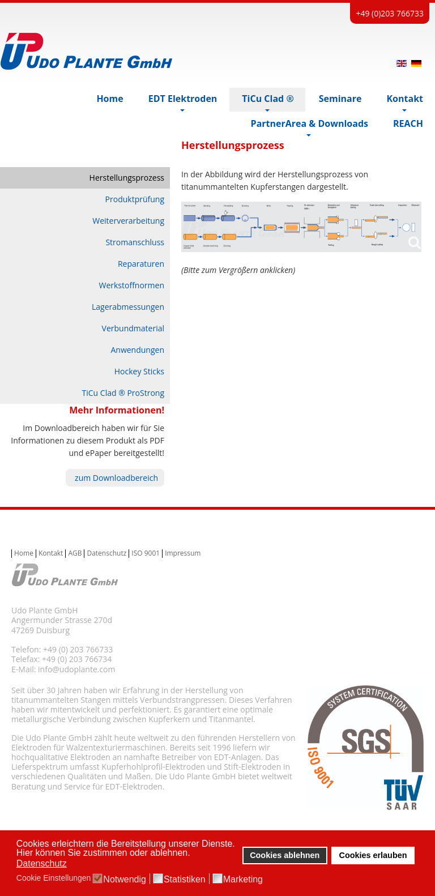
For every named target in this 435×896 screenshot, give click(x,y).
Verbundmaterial (133, 328)
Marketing (243, 879)
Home (23, 553)
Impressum (183, 553)
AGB (75, 553)
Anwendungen (137, 349)
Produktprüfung (134, 199)
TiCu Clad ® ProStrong (123, 392)
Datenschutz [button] (41, 863)
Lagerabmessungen (128, 306)
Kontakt (51, 553)
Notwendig (124, 879)
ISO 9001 (145, 553)
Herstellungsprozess (126, 177)
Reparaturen (141, 263)
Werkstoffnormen (131, 285)
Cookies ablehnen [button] (284, 855)
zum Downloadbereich (116, 477)
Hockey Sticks (139, 371)
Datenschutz (106, 553)
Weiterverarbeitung (128, 220)
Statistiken (185, 879)
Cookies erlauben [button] (373, 855)
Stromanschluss (134, 242)
